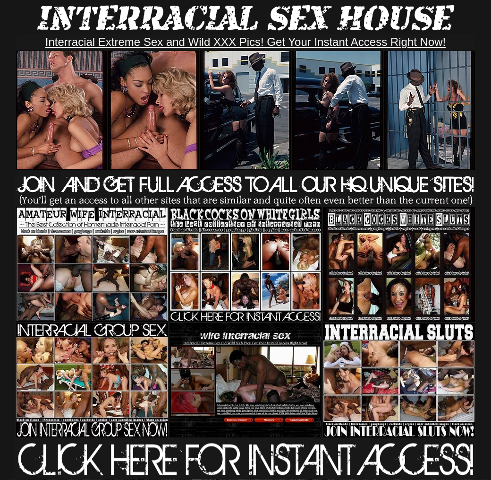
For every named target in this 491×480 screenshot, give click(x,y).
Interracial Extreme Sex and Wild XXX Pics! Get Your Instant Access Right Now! (245, 41)
